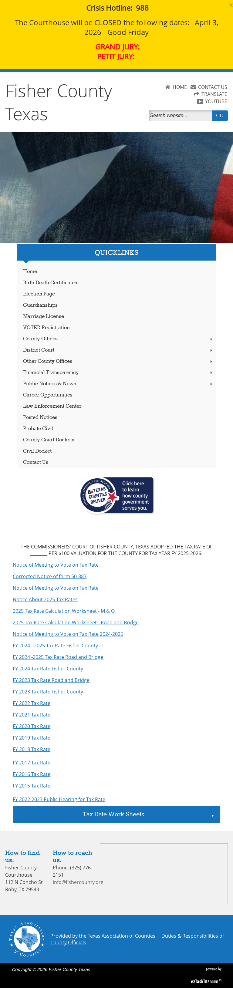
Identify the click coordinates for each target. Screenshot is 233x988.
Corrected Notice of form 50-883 (49, 576)
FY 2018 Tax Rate (31, 749)
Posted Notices (40, 417)
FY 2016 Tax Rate (31, 774)
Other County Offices (118, 361)
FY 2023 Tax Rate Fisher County (48, 691)
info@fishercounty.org (78, 882)
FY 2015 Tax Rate (32, 785)
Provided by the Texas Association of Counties (102, 935)
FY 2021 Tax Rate (31, 714)
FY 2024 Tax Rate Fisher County (48, 668)
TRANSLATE (214, 94)
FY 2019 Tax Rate (31, 737)
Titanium (205, 981)
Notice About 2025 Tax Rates (45, 599)
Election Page (39, 294)
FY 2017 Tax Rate (31, 762)
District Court (118, 350)
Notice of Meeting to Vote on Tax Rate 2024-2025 (68, 634)
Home (30, 271)
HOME (180, 87)
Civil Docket (37, 451)
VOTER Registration (46, 328)
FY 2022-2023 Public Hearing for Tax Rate (59, 799)
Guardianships (40, 305)
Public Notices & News (118, 384)
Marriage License (43, 316)
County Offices (118, 339)
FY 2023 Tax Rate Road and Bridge (51, 680)
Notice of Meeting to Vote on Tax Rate (56, 564)
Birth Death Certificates (50, 283)
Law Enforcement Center (52, 406)
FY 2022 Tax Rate (31, 703)
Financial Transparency (118, 372)
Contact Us (35, 462)
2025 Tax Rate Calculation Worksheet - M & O (64, 611)
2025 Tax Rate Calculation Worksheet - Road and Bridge (76, 622)
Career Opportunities (48, 395)
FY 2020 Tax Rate (31, 726)
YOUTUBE (216, 101)
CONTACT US (212, 87)
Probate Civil (38, 429)
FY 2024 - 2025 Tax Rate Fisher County (55, 645)
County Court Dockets (48, 440)
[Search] (181, 115)
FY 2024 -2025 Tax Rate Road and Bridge (58, 657)
